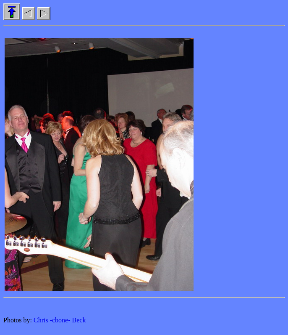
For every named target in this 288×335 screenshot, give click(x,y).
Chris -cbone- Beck (60, 320)
